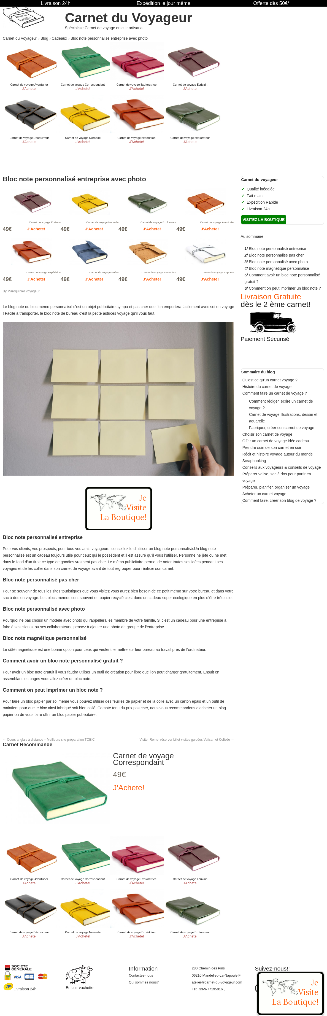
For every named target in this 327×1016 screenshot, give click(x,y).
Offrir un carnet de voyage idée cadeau (275, 441)
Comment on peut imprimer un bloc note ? (285, 288)
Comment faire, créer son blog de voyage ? (279, 500)
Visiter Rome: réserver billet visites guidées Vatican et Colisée (187, 740)
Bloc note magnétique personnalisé (279, 268)
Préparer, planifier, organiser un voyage (276, 487)
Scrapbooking (254, 461)
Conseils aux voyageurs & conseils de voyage (281, 467)
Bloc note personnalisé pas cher (276, 255)
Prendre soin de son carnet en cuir (271, 447)
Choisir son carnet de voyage (267, 434)
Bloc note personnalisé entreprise (277, 248)
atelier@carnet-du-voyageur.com (217, 982)
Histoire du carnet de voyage (266, 386)
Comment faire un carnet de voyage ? (274, 393)
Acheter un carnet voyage (264, 494)
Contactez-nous (141, 975)
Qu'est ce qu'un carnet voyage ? (270, 380)
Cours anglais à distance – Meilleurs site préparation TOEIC (49, 740)
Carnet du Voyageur (128, 17)
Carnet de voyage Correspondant (143, 759)
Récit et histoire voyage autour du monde (277, 454)
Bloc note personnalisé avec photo (278, 262)
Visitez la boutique (264, 219)
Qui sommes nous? (144, 982)
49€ (119, 774)
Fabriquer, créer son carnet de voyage (281, 427)
